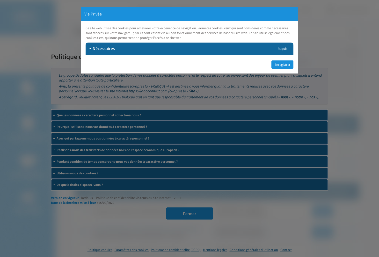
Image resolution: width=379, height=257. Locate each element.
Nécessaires (102, 48)
